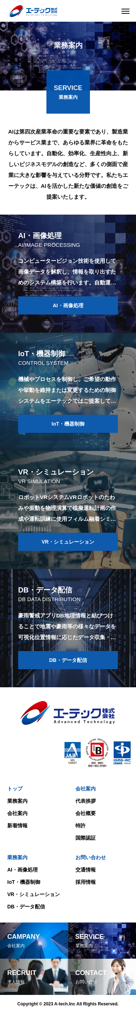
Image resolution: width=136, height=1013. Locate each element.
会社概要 (85, 813)
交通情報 (85, 870)
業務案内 (17, 801)
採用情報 (85, 882)
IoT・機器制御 (23, 882)
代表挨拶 (85, 801)
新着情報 (17, 825)
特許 (80, 825)
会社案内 (17, 813)
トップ (14, 789)
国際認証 (85, 838)
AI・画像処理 (22, 870)
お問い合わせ (90, 857)
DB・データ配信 (26, 906)
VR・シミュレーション (33, 894)
